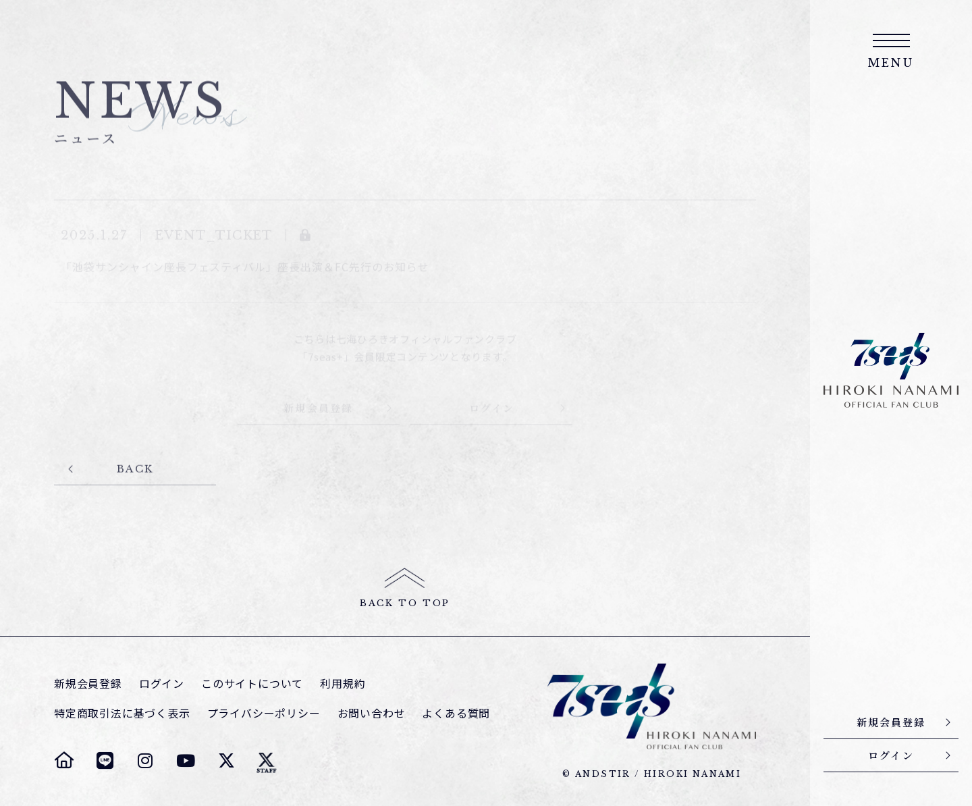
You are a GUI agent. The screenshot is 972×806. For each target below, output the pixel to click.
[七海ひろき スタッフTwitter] (266, 760)
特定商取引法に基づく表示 (122, 713)
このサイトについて (252, 683)
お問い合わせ (372, 713)
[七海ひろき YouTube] (186, 760)
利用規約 (342, 683)
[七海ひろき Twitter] (226, 760)
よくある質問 (456, 713)
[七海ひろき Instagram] (145, 760)
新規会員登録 (88, 683)
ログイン (161, 683)
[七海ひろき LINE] (104, 760)
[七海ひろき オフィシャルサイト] (64, 760)
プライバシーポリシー (264, 713)
